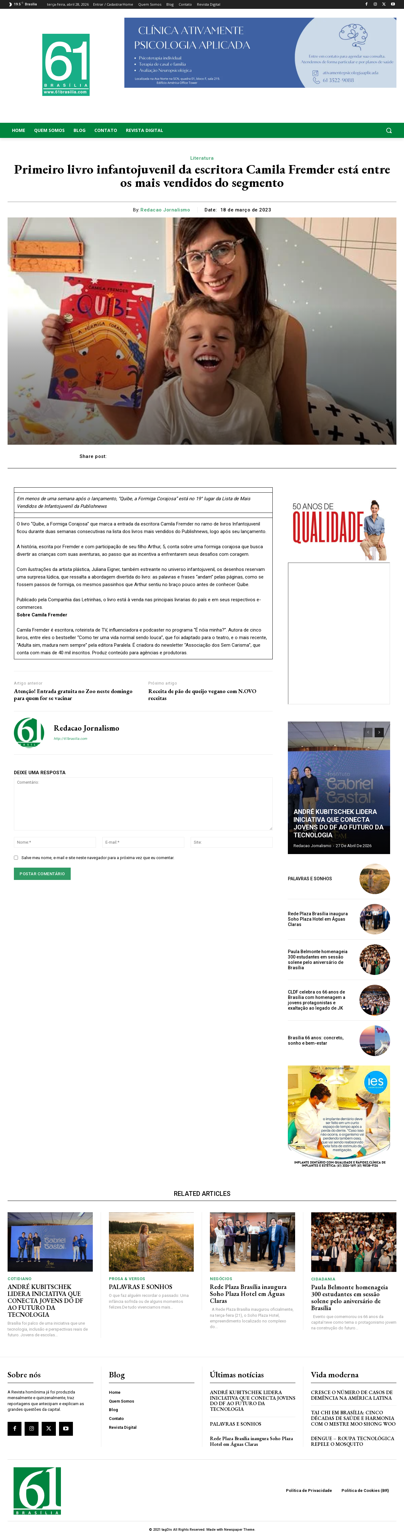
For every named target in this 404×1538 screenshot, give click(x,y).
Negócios (221, 1279)
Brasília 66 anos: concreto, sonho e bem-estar (315, 1040)
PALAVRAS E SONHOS (310, 878)
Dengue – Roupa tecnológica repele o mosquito (352, 1441)
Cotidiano (20, 1279)
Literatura (202, 158)
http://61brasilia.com (70, 739)
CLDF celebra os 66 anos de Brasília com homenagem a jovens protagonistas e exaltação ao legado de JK (316, 999)
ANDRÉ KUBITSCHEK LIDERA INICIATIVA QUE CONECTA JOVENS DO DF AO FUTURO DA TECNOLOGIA (338, 824)
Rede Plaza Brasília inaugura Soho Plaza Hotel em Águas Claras (318, 919)
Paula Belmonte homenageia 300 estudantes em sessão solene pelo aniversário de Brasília (318, 959)
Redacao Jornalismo (165, 210)
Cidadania (323, 1279)
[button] (353, 130)
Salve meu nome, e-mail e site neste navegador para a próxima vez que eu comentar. (97, 857)
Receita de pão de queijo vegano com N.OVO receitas (202, 694)
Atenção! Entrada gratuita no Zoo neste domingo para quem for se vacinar (73, 694)
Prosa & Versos (127, 1279)
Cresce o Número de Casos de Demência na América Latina (352, 1395)
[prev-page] (367, 732)
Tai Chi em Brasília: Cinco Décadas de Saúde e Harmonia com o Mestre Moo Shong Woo (353, 1418)
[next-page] (379, 732)
